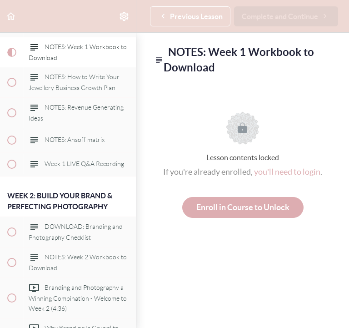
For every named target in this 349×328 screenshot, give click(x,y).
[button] (11, 16)
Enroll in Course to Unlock (242, 207)
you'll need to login (287, 172)
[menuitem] (124, 16)
